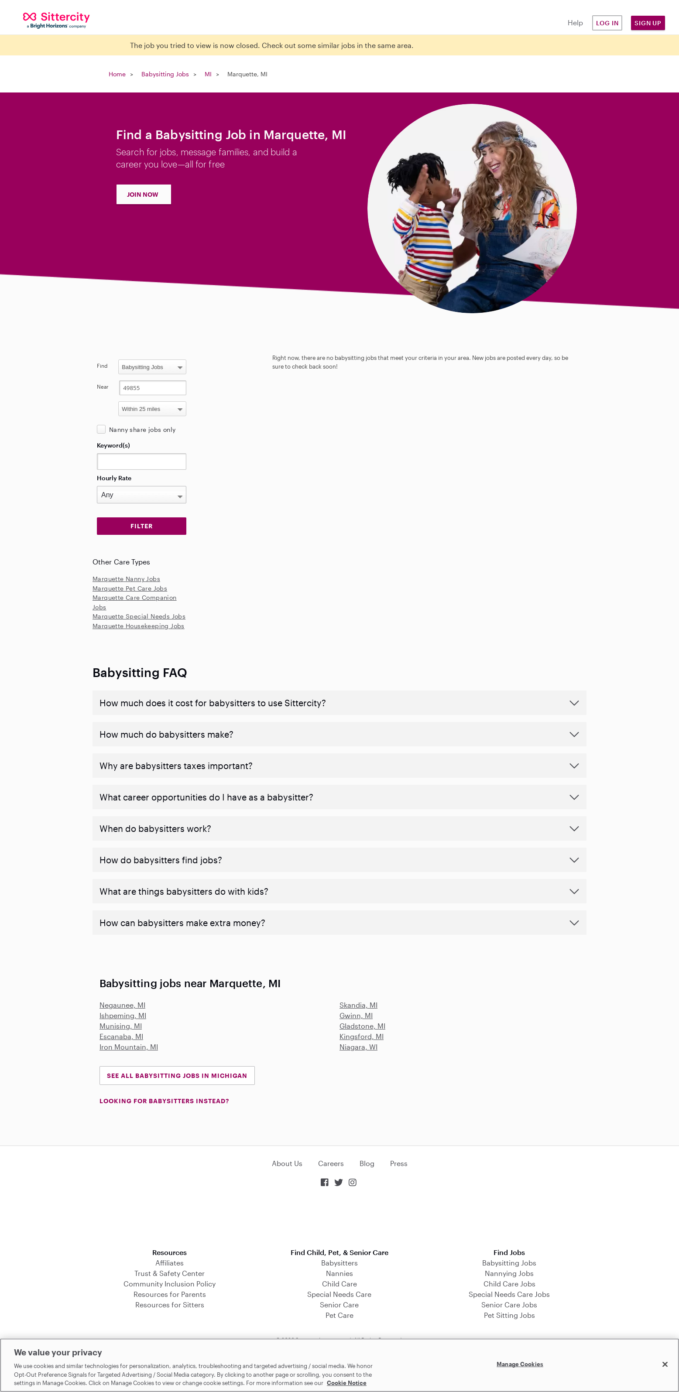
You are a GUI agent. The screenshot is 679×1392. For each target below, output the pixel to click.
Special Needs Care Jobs (509, 1294)
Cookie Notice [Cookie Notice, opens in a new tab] (347, 1382)
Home (117, 74)
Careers (331, 1163)
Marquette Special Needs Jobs (139, 616)
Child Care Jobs (509, 1283)
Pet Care (339, 1315)
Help (575, 22)
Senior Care (339, 1304)
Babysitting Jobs (165, 74)
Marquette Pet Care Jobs (130, 588)
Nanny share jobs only (142, 429)
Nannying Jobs (509, 1273)
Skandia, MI (358, 1005)
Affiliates (169, 1263)
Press (399, 1163)
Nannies (339, 1273)
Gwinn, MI (356, 1015)
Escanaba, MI (121, 1036)
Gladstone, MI (362, 1026)
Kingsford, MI (362, 1036)
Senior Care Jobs (509, 1304)
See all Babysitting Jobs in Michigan (177, 1075)
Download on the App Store (339, 1218)
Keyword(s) (113, 445)
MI (208, 74)
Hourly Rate (114, 478)
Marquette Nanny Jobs (126, 578)
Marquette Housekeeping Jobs (139, 625)
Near (103, 386)
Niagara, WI (358, 1047)
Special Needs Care (339, 1294)
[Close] (665, 1364)
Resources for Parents (170, 1294)
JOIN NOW (142, 194)
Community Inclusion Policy (169, 1283)
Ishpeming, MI (122, 1015)
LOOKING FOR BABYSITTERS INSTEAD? (164, 1101)
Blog (367, 1163)
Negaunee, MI (122, 1005)
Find (102, 366)
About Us (287, 1163)
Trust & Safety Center (169, 1273)
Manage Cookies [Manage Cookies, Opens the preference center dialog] (520, 1364)
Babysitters (339, 1263)
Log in (607, 23)
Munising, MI (120, 1026)
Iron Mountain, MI (128, 1047)
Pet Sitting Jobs (509, 1315)
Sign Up (648, 23)
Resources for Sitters (169, 1304)
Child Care (339, 1283)
